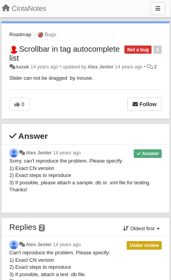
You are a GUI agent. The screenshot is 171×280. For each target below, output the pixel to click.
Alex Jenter (101, 67)
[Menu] (157, 8)
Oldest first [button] (141, 228)
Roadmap (20, 34)
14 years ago (66, 153)
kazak (22, 67)
